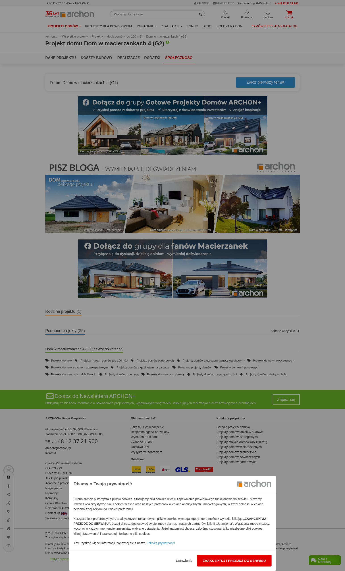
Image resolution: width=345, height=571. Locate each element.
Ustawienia (184, 561)
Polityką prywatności (160, 543)
